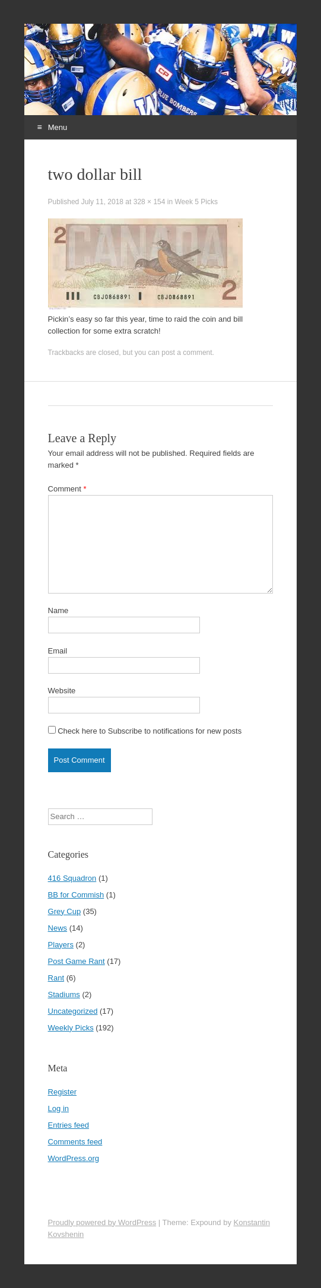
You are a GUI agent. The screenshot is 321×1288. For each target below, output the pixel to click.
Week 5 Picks (195, 202)
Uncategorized (73, 1011)
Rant (56, 977)
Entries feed (68, 1125)
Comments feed (75, 1141)
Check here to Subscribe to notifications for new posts (145, 730)
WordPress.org (73, 1158)
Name (58, 610)
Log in (58, 1108)
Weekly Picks (71, 1027)
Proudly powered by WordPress (102, 1222)
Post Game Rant (76, 961)
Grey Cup (64, 911)
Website (62, 690)
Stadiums (64, 994)
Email (58, 650)
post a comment (186, 352)
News (58, 928)
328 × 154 (150, 202)
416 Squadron (72, 878)
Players (61, 944)
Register (62, 1091)
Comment (67, 488)
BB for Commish (76, 894)
